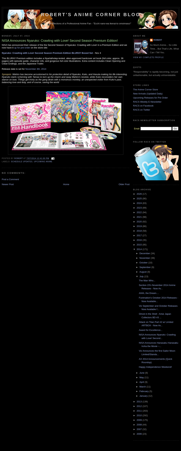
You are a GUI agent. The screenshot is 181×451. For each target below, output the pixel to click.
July (141, 276)
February (144, 391)
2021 (139, 217)
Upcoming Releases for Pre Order (150, 97)
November (145, 258)
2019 (139, 226)
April (142, 382)
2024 (139, 203)
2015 (139, 244)
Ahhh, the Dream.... (149, 293)
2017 (139, 235)
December (145, 253)
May (141, 377)
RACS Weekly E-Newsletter (147, 101)
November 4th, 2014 (35, 69)
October (143, 262)
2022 (139, 212)
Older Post (124, 184)
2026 (139, 194)
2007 (139, 429)
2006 (139, 434)
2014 (139, 249)
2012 (139, 406)
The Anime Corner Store (145, 89)
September (145, 267)
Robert (157, 40)
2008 (139, 424)
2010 (139, 415)
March (143, 386)
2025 (139, 198)
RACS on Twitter (141, 109)
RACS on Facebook (143, 105)
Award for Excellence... (150, 330)
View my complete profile (148, 57)
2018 (139, 230)
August (143, 271)
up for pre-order (22, 47)
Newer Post (8, 184)
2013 (139, 401)
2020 (139, 221)
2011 (139, 410)
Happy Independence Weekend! (155, 367)
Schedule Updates (21, 162)
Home (66, 184)
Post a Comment (10, 179)
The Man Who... (147, 280)
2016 (139, 240)
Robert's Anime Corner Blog (91, 14)
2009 (139, 420)
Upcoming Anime (43, 162)
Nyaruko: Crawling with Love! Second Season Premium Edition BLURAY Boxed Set (47, 53)
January (143, 396)
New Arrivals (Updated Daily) (148, 93)
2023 (139, 207)
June (142, 372)
